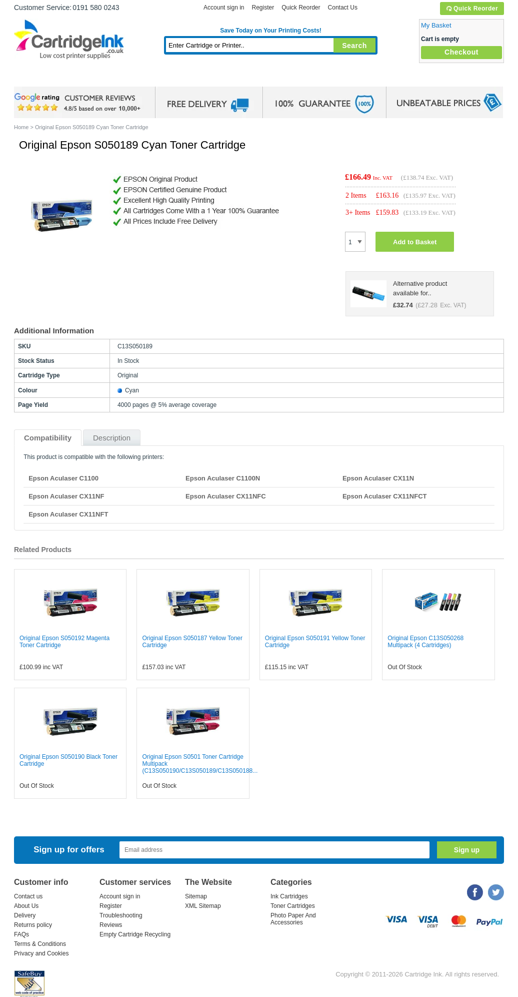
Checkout (461, 52)
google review (79, 103)
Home (34, 77)
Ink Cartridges (90, 77)
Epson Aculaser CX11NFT (68, 514)
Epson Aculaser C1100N (223, 478)
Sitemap (196, 896)
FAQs (21, 934)
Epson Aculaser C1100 (63, 478)
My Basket (436, 25)
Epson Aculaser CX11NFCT (384, 496)
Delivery (25, 915)
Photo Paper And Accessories (293, 919)
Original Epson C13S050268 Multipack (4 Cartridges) (426, 642)
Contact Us (343, 7)
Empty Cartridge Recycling (135, 934)
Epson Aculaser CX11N (378, 478)
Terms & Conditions (40, 943)
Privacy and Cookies (41, 953)
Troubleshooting (121, 915)
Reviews (111, 924)
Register (263, 7)
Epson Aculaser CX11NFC (226, 496)
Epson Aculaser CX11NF (66, 496)
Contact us (28, 896)
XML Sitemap (203, 905)
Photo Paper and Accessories (273, 77)
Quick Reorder (472, 8)
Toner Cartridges (167, 77)
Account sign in (224, 7)
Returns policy (33, 924)
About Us (26, 905)
